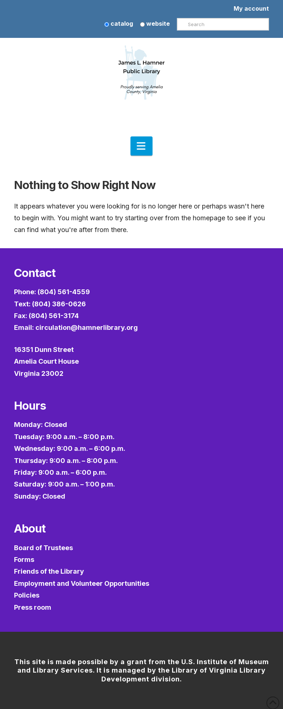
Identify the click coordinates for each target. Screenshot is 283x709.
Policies (26, 595)
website (155, 23)
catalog (118, 23)
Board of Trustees (43, 548)
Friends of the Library (49, 571)
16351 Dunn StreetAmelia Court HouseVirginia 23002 (46, 361)
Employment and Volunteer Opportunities (81, 583)
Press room (32, 607)
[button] (141, 146)
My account (251, 8)
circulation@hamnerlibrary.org (86, 327)
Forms (24, 559)
